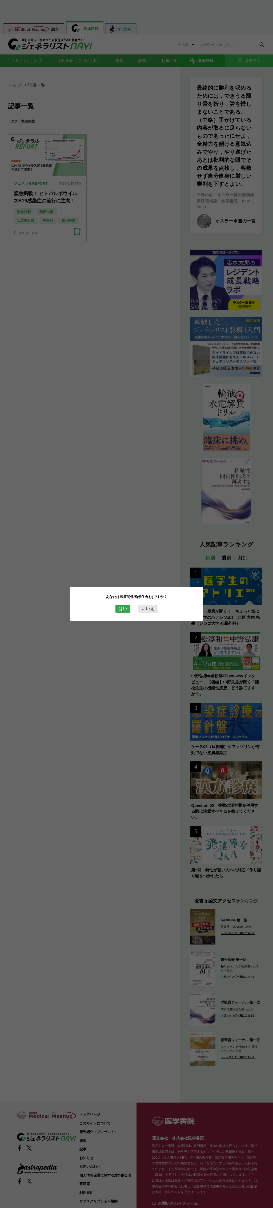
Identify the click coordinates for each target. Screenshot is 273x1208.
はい (123, 608)
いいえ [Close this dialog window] (148, 608)
